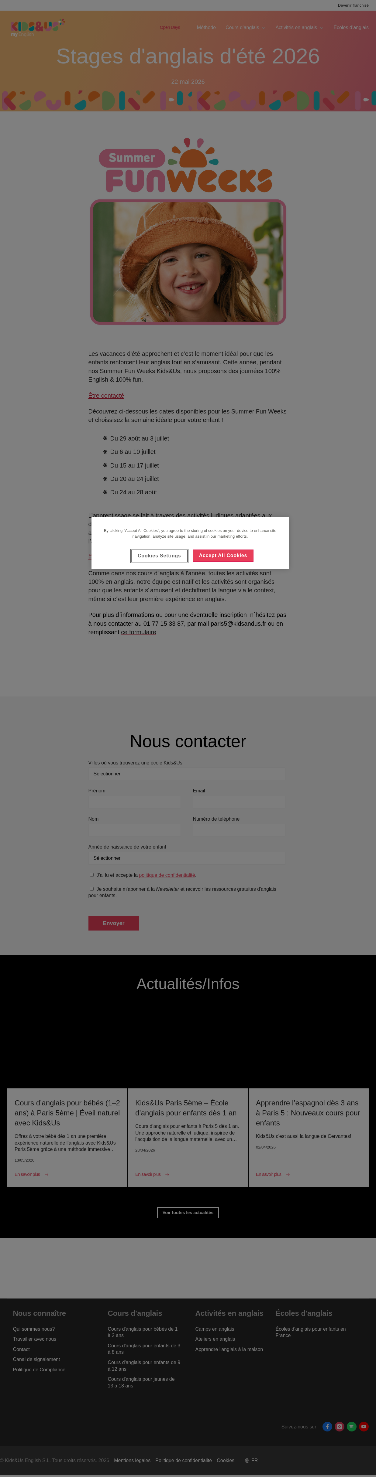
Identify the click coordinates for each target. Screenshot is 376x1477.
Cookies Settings (159, 555)
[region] (190, 543)
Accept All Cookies (223, 555)
